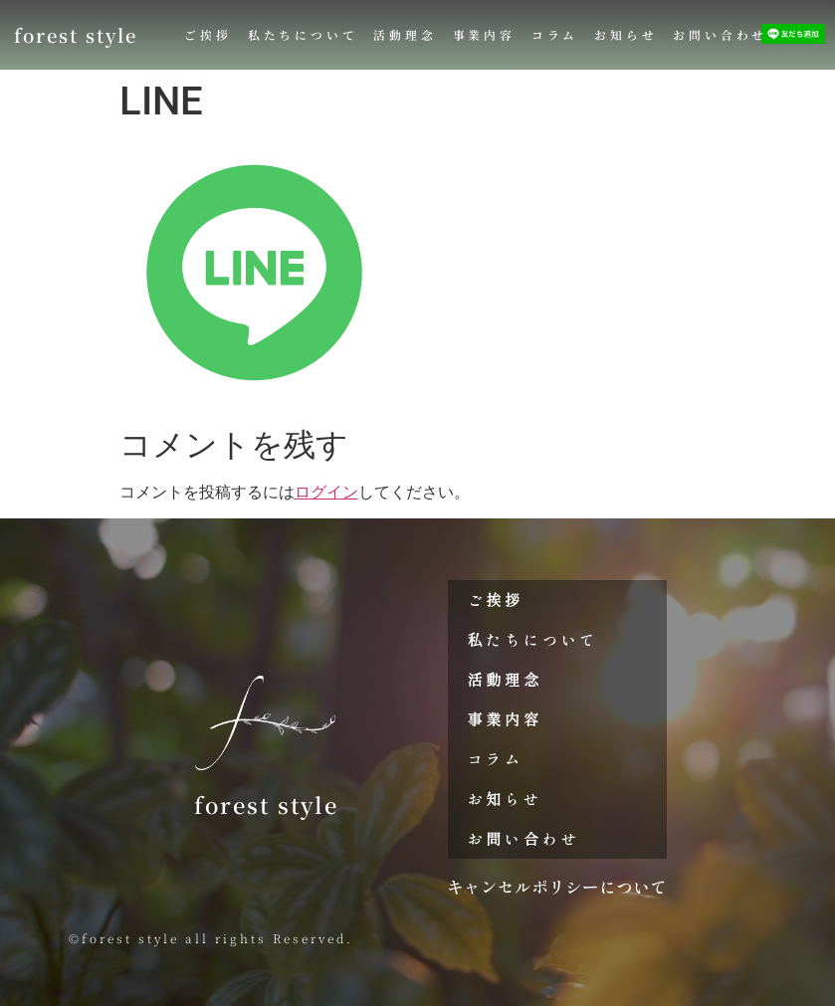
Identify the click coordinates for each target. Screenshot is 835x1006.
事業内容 (484, 34)
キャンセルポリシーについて (557, 887)
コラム (554, 34)
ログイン (326, 492)
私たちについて (303, 34)
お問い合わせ (720, 34)
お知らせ (625, 34)
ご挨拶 (207, 34)
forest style (75, 35)
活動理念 (404, 34)
